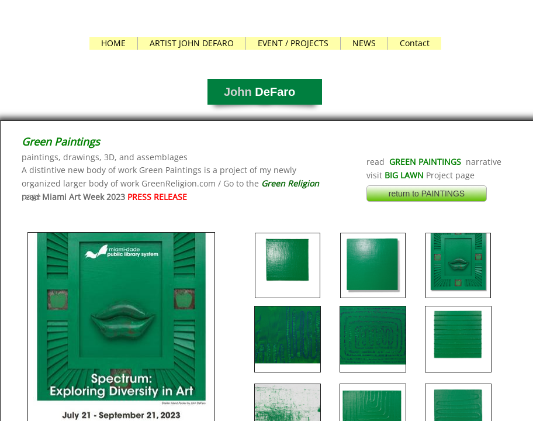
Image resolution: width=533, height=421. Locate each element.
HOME (113, 43)
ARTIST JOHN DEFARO (192, 43)
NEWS (364, 43)
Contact (415, 43)
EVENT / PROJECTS (293, 43)
